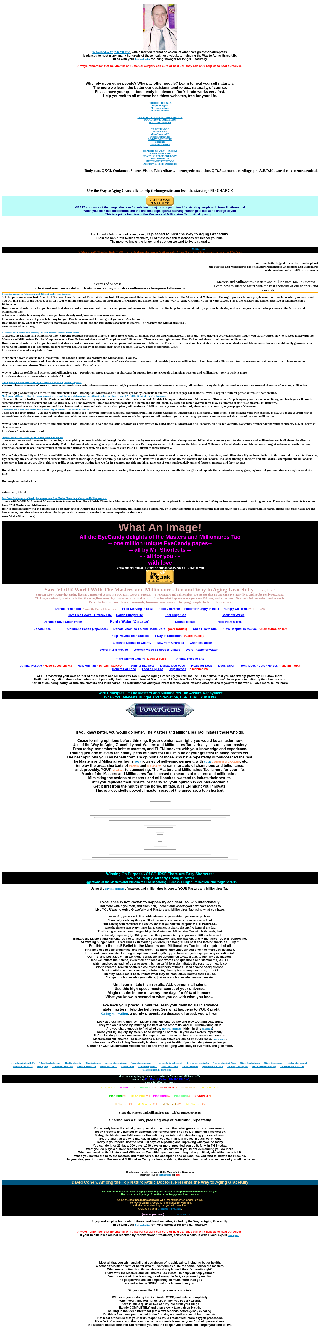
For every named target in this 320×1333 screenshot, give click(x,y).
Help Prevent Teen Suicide (130, 636)
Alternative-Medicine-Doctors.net (160, 163)
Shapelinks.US (160, 131)
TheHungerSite (175, 615)
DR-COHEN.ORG (160, 129)
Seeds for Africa (233, 615)
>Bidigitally (42, 1066)
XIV (172, 1104)
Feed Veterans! (169, 609)
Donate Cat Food (124, 669)
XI (202, 1095)
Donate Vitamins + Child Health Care (139, 629)
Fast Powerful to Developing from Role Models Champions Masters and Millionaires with (54, 498)
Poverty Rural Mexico (112, 649)
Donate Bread (185, 621)
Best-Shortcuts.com (159, 158)
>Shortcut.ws (127, 1066)
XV (195, 1104)
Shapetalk (207, 1028)
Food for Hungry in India (201, 609)
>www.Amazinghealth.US (22, 1063)
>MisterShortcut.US (23, 1066)
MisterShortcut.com (250, 1063)
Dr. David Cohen (167, 1079)
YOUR (137, 762)
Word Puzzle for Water (202, 649)
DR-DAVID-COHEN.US (160, 139)
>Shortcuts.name (169, 1066)
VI (211, 1087)
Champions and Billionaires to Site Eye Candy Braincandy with (42, 382)
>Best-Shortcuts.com (49, 1063)
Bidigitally (160, 142)
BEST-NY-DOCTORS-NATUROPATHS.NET (160, 117)
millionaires (154, 765)
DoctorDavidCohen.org (170, 1063)
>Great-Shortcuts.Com (224, 1063)
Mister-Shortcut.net (160, 136)
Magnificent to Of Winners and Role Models (32, 437)
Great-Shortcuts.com (160, 144)
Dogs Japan (226, 665)
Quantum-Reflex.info (212, 1066)
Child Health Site (205, 629)
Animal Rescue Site (190, 658)
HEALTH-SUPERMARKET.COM (160, 156)
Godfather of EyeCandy (226, 761)
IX (161, 1095)
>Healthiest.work (72, 1063)
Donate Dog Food (172, 665)
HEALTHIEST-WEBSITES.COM (160, 151)
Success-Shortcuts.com (116, 1063)
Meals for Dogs (201, 665)
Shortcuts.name (190, 1066)
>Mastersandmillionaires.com (156, 1070)
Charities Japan (201, 642)
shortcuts (118, 770)
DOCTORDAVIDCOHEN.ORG (160, 120)
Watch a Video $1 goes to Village (157, 649)
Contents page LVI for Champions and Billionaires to (36, 294)
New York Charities (170, 642)
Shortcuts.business (160, 108)
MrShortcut (165, 1175)
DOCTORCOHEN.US (160, 122)
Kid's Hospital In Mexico (240, 629)
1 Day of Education (168, 636)
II (127, 1087)
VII (117, 1095)
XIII (147, 1104)
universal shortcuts (114, 888)
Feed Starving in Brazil (138, 609)
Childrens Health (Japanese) (87, 629)
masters (134, 765)
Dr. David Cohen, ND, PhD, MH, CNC (111, 52)
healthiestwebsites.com (160, 153)
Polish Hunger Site (129, 615)
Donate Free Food (68, 609)
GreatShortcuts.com (141, 1063)
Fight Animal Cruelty (130, 658)
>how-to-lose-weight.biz (197, 1063)
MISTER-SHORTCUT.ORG (160, 161)
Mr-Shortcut (183, 1214)
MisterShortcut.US (160, 134)
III (148, 1087)
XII (123, 1104)
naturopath (233, 1235)
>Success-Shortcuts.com (292, 1066)
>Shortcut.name (93, 1063)
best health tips (142, 59)
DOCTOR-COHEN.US (160, 103)
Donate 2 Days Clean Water (63, 621)
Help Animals (87, 665)
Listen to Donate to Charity (132, 642)
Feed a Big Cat (152, 669)
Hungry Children (235, 609)
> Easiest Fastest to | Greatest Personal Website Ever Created (40, 332)
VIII (140, 1095)
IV (168, 1087)
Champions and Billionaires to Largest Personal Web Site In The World (45, 409)
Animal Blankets (142, 665)
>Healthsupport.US (147, 1066)
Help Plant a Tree (230, 621)
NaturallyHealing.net (237, 1066)
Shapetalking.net (160, 105)
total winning (219, 1039)
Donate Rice (42, 629)
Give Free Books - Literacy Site (90, 615)
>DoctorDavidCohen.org (264, 1066)
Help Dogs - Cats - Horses (259, 665)
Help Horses (177, 669)
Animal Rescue (31, 665)
